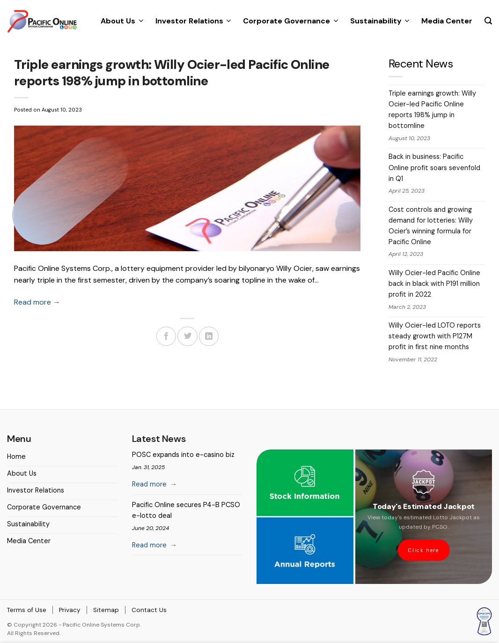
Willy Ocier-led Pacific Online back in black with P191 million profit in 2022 (434, 284)
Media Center (446, 21)
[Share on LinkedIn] (209, 336)
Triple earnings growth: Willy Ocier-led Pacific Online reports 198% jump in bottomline (432, 109)
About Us (122, 21)
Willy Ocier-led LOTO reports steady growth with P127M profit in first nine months (435, 336)
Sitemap (106, 610)
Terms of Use (26, 610)
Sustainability (379, 21)
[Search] (488, 21)
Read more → (37, 302)
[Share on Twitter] (187, 336)
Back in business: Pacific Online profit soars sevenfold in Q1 (434, 167)
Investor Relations (193, 21)
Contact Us (149, 610)
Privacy (70, 610)
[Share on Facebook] (166, 336)
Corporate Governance (290, 21)
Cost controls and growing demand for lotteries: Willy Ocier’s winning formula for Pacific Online (431, 225)
